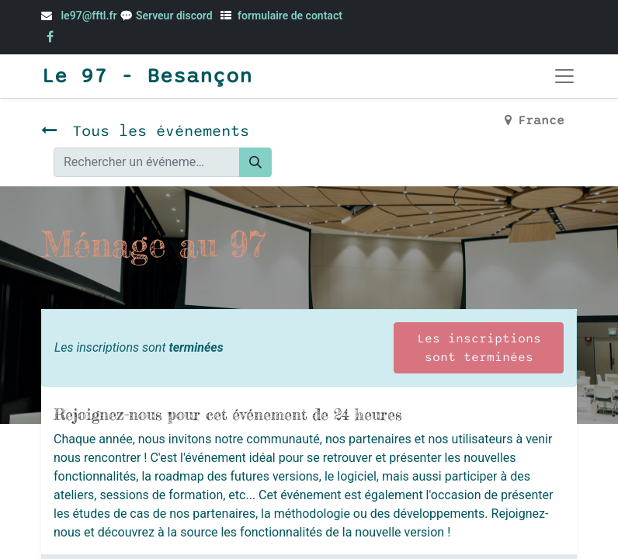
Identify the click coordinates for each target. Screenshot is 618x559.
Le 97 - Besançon (146, 76)
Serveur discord (175, 15)
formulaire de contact (290, 15)
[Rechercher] (255, 162)
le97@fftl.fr (88, 15)
